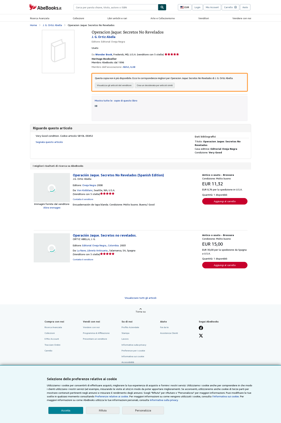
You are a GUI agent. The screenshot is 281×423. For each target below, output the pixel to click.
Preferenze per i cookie (133, 350)
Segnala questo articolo (49, 142)
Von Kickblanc (85, 190)
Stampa (125, 333)
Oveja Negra (89, 185)
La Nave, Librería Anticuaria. (92, 250)
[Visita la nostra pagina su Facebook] (201, 328)
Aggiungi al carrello (225, 201)
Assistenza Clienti (169, 333)
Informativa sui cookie (133, 356)
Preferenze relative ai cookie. (112, 396)
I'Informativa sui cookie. (225, 396)
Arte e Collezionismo (163, 18)
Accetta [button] (65, 410)
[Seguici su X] (201, 336)
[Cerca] (162, 7)
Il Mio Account (52, 339)
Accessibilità (128, 362)
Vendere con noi (241, 18)
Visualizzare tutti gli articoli (140, 297)
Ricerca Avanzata (39, 18)
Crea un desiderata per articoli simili (155, 85)
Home (33, 25)
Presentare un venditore (95, 339)
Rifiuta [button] (103, 410)
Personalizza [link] (143, 410)
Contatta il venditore (83, 199)
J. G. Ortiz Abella (52, 25)
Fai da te (164, 327)
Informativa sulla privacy (134, 345)
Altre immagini (51, 207)
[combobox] (116, 7)
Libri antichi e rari (117, 18)
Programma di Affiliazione (96, 333)
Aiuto (245, 7)
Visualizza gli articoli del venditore (114, 85)
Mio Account (212, 7)
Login (197, 7)
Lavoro (125, 339)
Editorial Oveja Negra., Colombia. (100, 245)
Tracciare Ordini (52, 345)
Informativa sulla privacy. (164, 399)
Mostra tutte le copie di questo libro (116, 100)
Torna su (141, 311)
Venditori (203, 18)
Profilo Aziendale (130, 327)
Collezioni (78, 18)
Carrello (48, 350)
